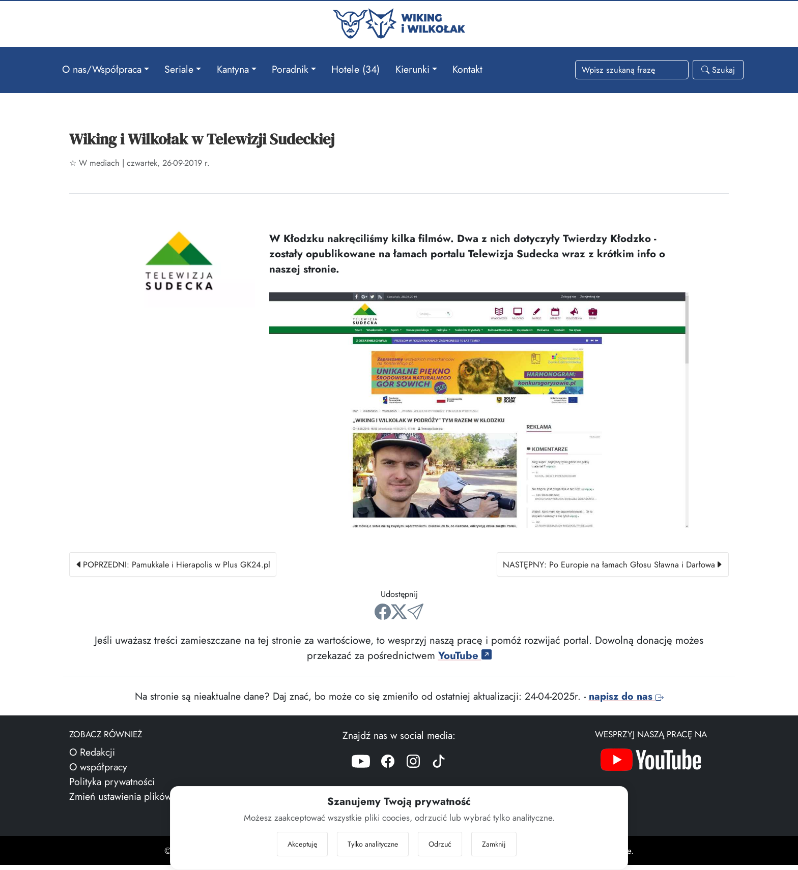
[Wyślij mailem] (415, 616)
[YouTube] (361, 768)
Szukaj (718, 69)
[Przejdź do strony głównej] (399, 22)
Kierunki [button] (412, 69)
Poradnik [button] (290, 69)
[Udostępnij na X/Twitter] (399, 616)
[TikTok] (438, 768)
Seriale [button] (178, 69)
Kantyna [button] (233, 69)
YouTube (465, 660)
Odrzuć (440, 843)
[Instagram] (413, 768)
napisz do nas (626, 701)
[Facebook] (387, 768)
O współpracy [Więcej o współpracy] (98, 772)
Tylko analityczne (373, 843)
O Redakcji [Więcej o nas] (92, 757)
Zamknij (494, 843)
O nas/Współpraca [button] (101, 69)
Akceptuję (302, 843)
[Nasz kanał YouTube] (651, 768)
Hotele (355, 69)
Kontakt (467, 69)
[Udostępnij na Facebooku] (383, 616)
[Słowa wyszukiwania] (632, 69)
